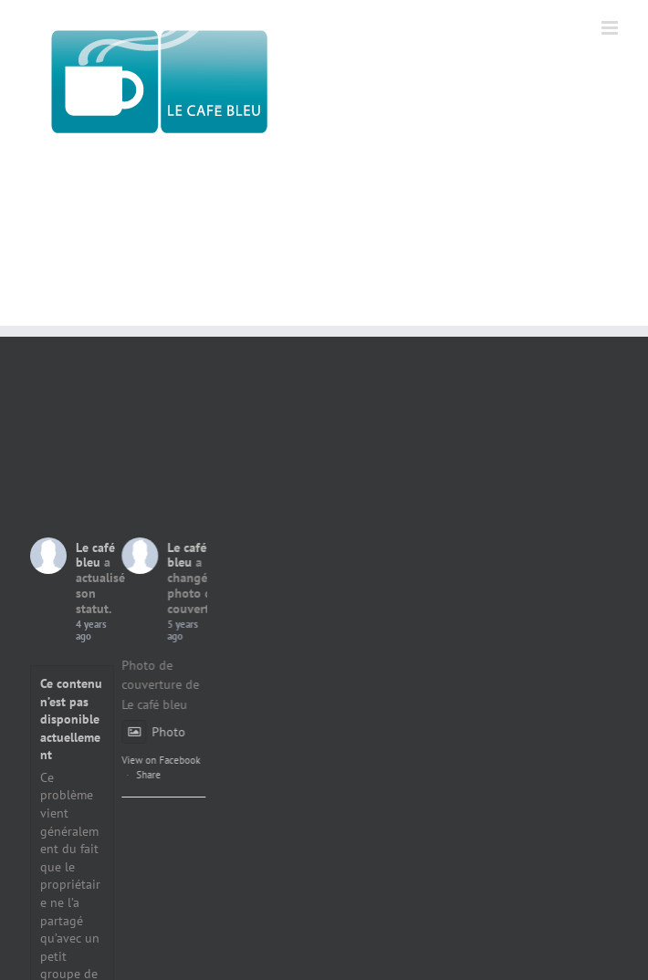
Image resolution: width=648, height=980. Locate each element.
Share (173, 774)
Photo (178, 732)
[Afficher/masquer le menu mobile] (611, 27)
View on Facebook (185, 760)
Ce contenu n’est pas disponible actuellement (71, 719)
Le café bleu (95, 555)
